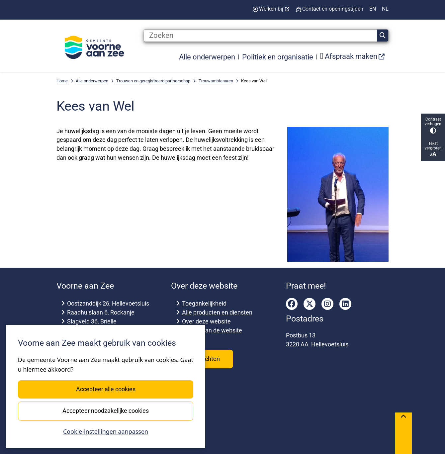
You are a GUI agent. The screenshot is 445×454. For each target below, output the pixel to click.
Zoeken (383, 36)
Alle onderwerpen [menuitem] (207, 56)
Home (62, 80)
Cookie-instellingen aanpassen (105, 431)
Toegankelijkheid (204, 303)
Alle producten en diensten (217, 312)
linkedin (345, 304)
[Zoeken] (260, 36)
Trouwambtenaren (216, 80)
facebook (292, 304)
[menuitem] (353, 56)
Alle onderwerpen (92, 80)
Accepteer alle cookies (105, 389)
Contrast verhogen (433, 125)
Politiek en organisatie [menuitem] (277, 56)
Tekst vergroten (433, 149)
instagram (327, 304)
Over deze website (206, 321)
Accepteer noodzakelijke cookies (105, 410)
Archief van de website (212, 330)
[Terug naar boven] (403, 433)
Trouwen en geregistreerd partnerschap (153, 80)
